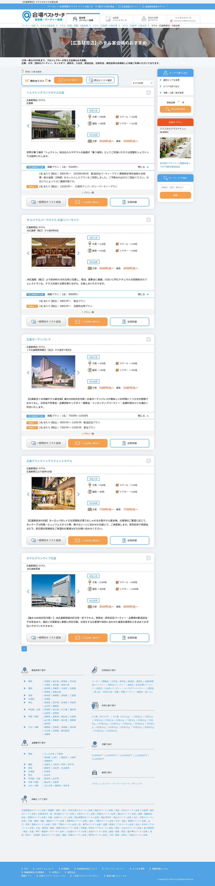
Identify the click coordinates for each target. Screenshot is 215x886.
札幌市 (47, 771)
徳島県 (56, 720)
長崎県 (64, 727)
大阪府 (64, 688)
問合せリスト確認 (100, 80)
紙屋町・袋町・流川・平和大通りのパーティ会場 (70, 810)
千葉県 (47, 684)
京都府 (56, 688)
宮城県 (64, 702)
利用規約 (65, 868)
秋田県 (73, 702)
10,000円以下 (126, 755)
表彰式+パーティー (116, 684)
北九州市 (48, 785)
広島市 (56, 781)
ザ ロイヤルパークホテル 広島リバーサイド (53, 220)
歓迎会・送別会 (135, 681)
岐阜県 (47, 695)
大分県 (47, 730)
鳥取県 (47, 716)
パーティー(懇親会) (100, 681)
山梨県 (47, 712)
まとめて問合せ (68, 80)
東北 (30, 702)
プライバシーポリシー (115, 868)
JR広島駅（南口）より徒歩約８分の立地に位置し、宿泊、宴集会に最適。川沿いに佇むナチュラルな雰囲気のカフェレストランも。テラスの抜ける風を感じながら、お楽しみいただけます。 (87, 281)
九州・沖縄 (33, 727)
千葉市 (60, 753)
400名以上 (101, 727)
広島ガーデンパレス (39, 339)
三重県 (73, 695)
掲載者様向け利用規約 (34, 872)
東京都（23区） (51, 757)
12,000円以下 (141, 755)
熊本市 (66, 785)
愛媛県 (73, 720)
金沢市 (56, 778)
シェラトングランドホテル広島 (45, 92)
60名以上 (120, 720)
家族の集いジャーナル (116, 875)
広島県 (73, 716)
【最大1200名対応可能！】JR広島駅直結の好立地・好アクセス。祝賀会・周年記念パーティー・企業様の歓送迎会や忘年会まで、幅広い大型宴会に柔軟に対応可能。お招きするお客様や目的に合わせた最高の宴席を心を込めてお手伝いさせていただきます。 (88, 621)
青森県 (47, 702)
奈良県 (47, 691)
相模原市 (48, 760)
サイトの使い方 (86, 6)
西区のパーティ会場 (104, 810)
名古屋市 (65, 767)
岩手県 (56, 702)
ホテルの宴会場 (47, 25)
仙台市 (47, 774)
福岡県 (47, 727)
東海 (30, 695)
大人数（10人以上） (122, 716)
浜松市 (56, 767)
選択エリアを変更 (171, 79)
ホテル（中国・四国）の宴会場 (74, 25)
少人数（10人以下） (101, 716)
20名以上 (138, 716)
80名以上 (142, 720)
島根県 (56, 716)
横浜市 (64, 757)
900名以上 (99, 730)
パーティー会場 (28, 25)
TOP (26, 868)
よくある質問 (138, 868)
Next (78, 126)
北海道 (31, 698)
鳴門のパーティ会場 (98, 834)
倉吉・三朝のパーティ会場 (101, 820)
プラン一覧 (89, 192)
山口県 (47, 720)
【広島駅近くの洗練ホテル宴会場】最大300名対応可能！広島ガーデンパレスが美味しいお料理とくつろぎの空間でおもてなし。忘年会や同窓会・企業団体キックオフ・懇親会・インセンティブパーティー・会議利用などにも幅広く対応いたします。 (87, 403)
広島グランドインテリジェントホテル (49, 461)
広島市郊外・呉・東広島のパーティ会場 (56, 813)
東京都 (56, 684)
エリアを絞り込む (171, 86)
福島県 (56, 705)
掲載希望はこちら (160, 868)
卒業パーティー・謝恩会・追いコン (137, 691)
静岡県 (56, 695)
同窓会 (151, 688)
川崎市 (73, 757)
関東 (30, 681)
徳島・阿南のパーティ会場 (74, 834)
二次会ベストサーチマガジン (86, 875)
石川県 (64, 709)
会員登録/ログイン (128, 6)
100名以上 (103, 723)
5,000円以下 (97, 755)
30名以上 (149, 716)
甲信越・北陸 (34, 709)
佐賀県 (56, 727)
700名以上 (137, 727)
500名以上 (113, 727)
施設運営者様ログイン (153, 6)
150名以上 (127, 723)
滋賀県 (47, 688)
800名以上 (149, 727)
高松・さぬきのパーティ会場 (128, 827)
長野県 (56, 712)
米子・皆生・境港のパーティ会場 (131, 820)
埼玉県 (73, 681)
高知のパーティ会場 (98, 831)
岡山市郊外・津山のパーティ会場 (116, 817)
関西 (30, 688)
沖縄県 (47, 734)
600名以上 (125, 727)
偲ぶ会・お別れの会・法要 (106, 691)
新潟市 (47, 778)
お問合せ (56, 872)
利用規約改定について (87, 868)
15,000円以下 (98, 758)
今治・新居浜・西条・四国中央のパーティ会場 (57, 827)
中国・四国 (33, 716)
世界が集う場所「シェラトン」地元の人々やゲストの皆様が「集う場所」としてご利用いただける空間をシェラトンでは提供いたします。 (88, 154)
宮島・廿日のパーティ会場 (127, 810)
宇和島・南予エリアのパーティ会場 (97, 827)
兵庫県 (73, 688)
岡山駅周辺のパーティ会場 (87, 817)
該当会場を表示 (175, 109)
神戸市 (71, 764)
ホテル (95, 783)
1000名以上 (111, 730)
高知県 (47, 723)
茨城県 (47, 681)
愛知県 (64, 695)
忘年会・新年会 (119, 681)
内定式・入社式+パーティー (108, 688)
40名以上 (98, 720)
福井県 (73, 709)
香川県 (64, 720)
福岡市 (58, 785)
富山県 (56, 709)
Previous (28, 126)
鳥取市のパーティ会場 (77, 820)
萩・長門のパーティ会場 (90, 824)
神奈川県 (65, 684)
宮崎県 (56, 730)
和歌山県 (57, 691)
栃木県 (56, 681)
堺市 (63, 764)
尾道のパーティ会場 (106, 813)
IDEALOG (173, 879)
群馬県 (64, 681)
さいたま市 (49, 753)
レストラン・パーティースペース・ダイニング (121, 783)
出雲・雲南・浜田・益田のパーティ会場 (46, 820)
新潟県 (47, 709)
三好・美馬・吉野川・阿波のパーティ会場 (128, 834)
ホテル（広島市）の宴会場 (134, 25)
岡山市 (47, 781)
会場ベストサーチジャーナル (52, 875)
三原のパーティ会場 (86, 813)
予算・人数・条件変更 (173, 92)
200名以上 (139, 723)
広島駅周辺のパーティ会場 (34, 810)
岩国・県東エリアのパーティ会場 (118, 824)
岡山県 (64, 716)
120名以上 (115, 723)
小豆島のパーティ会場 (76, 831)
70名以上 (131, 720)
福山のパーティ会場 (127, 813)
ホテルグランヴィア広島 (41, 558)
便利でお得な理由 (106, 6)
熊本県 (73, 727)
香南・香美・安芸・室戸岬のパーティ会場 (128, 831)
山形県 (47, 705)
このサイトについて (45, 868)
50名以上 (109, 720)
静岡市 (47, 767)
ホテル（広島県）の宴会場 (105, 25)
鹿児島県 (65, 730)
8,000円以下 (111, 755)
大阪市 (56, 764)
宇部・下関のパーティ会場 (64, 824)
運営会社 (71, 872)
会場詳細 (129, 202)
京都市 (47, 764)
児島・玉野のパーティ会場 (60, 817)
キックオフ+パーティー (134, 688)
